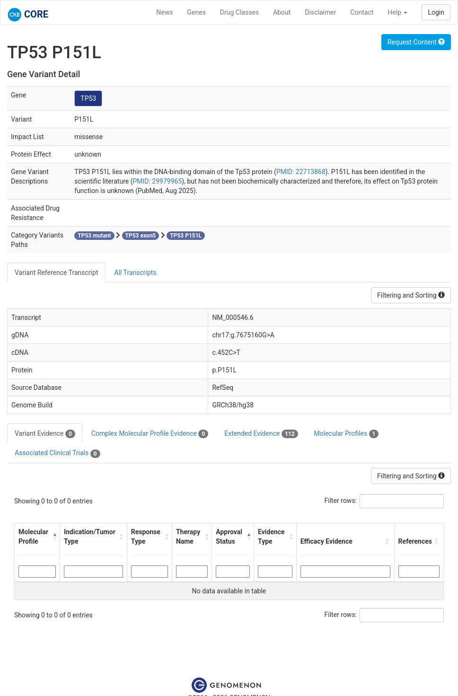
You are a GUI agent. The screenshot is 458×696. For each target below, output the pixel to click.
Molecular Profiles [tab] (346, 434)
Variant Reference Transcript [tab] (56, 272)
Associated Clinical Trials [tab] (57, 453)
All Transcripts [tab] (135, 272)
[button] (53, 536)
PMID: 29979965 (157, 181)
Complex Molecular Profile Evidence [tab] (149, 434)
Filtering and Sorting (411, 295)
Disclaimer (320, 12)
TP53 (88, 98)
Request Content (416, 42)
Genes (196, 12)
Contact (361, 12)
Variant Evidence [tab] (45, 434)
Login (436, 12)
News (164, 12)
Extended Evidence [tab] (261, 434)
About (282, 12)
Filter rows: (341, 500)
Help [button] (397, 12)
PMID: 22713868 (301, 172)
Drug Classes (239, 12)
